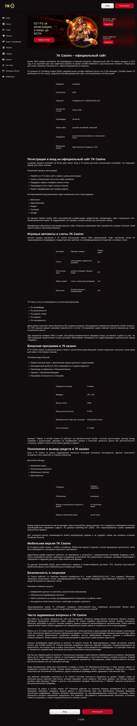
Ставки (6, 30)
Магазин (7, 47)
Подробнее (108, 24)
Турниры (7, 35)
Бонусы (6, 24)
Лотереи (6, 59)
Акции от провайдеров (11, 41)
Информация (8, 76)
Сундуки (7, 53)
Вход (108, 6)
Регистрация (124, 6)
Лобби (6, 18)
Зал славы (7, 65)
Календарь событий (10, 71)
